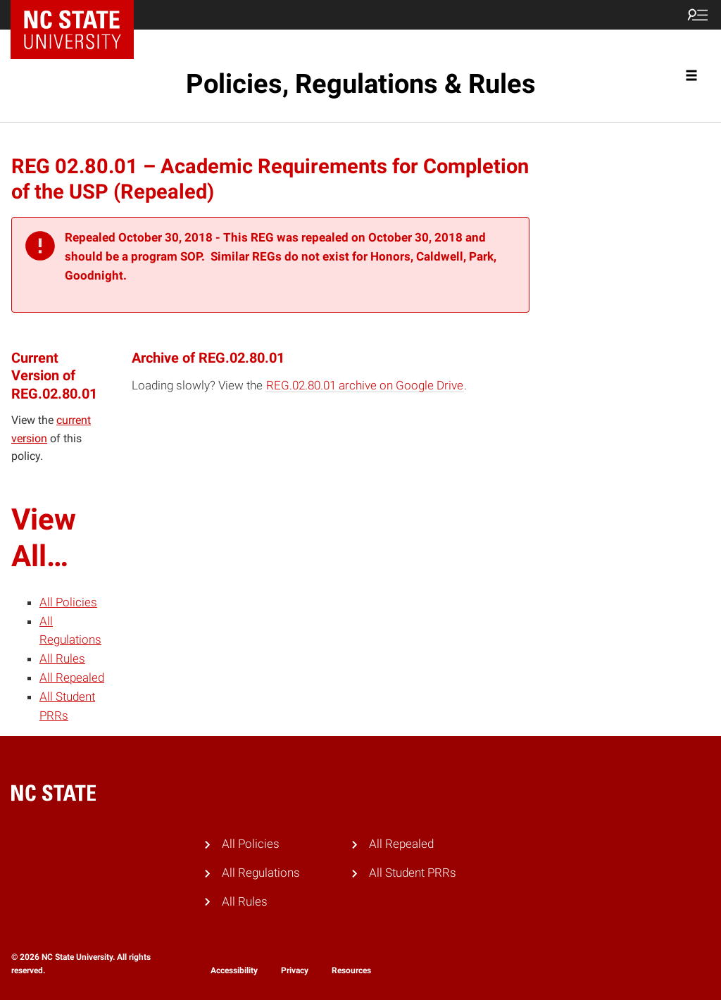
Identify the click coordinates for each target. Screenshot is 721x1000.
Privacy (294, 970)
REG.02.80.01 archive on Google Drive (364, 385)
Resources (351, 970)
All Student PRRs (412, 872)
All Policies (68, 602)
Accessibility (234, 970)
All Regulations (261, 872)
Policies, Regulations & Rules (361, 83)
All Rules (62, 658)
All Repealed (71, 677)
